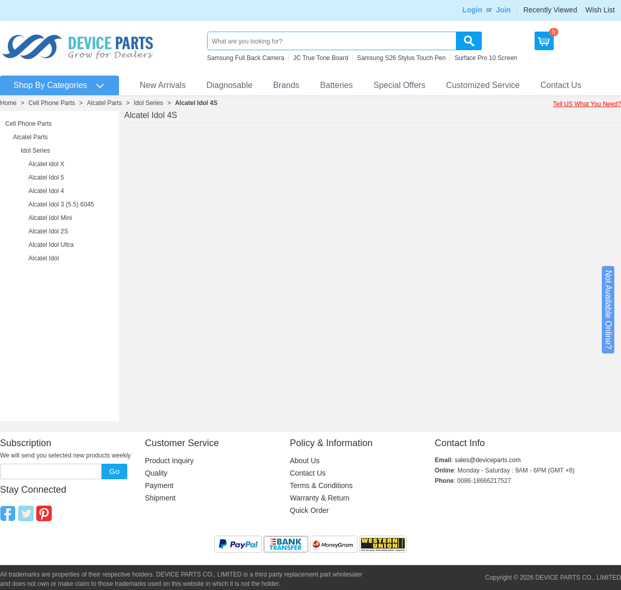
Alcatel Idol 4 (46, 191)
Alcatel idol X (46, 164)
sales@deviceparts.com (488, 460)
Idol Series (148, 103)
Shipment (160, 498)
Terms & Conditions (321, 485)
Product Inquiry (169, 460)
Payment (159, 485)
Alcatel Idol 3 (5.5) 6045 (61, 204)
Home (8, 103)
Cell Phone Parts (51, 103)
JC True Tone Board (320, 58)
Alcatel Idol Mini (50, 218)
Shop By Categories (50, 85)
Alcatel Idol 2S (48, 231)
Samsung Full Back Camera (245, 58)
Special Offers (399, 85)
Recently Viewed (550, 10)
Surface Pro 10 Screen (485, 58)
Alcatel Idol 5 (46, 177)
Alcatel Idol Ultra (50, 244)
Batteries (336, 85)
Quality (156, 473)
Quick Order (309, 510)
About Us (305, 460)
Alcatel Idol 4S (196, 103)
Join (503, 10)
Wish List (600, 10)
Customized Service (483, 85)
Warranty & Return (319, 498)
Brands (286, 85)
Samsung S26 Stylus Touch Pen (401, 58)
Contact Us (560, 85)
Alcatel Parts (104, 103)
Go (114, 471)
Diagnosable (229, 85)
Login (472, 10)
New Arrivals (163, 85)
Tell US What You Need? (587, 104)
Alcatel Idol (43, 258)
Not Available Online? (608, 309)
